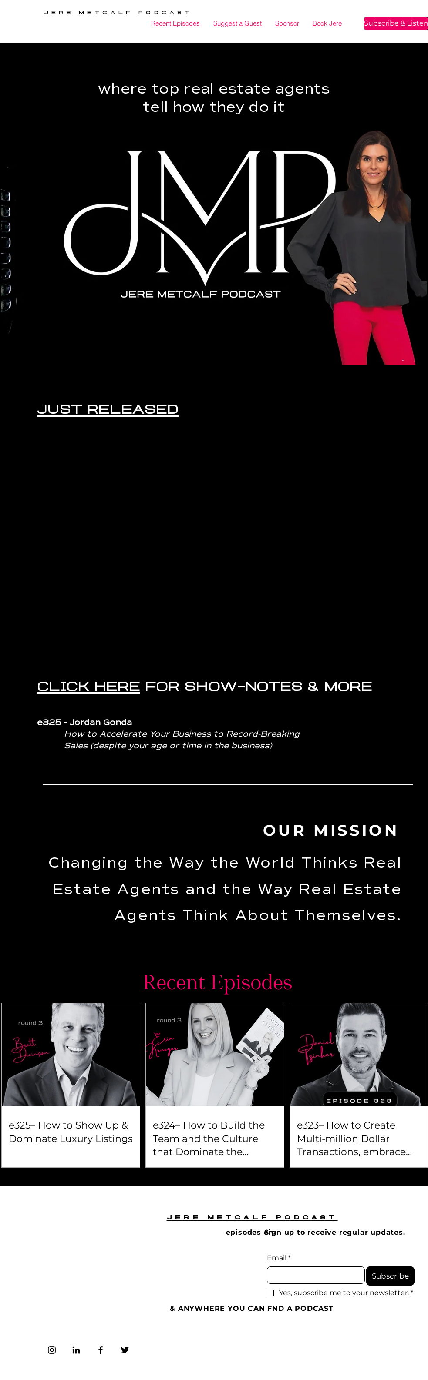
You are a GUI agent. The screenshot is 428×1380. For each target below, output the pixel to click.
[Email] (313, 1275)
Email (279, 1258)
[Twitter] (125, 1350)
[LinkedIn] (76, 1350)
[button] (327, 23)
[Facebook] (100, 1350)
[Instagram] (52, 1350)
